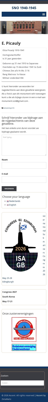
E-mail (5, 173)
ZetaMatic (6, 399)
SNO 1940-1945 (24, 8)
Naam (5, 159)
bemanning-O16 (8, 108)
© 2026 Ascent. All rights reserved (18, 395)
